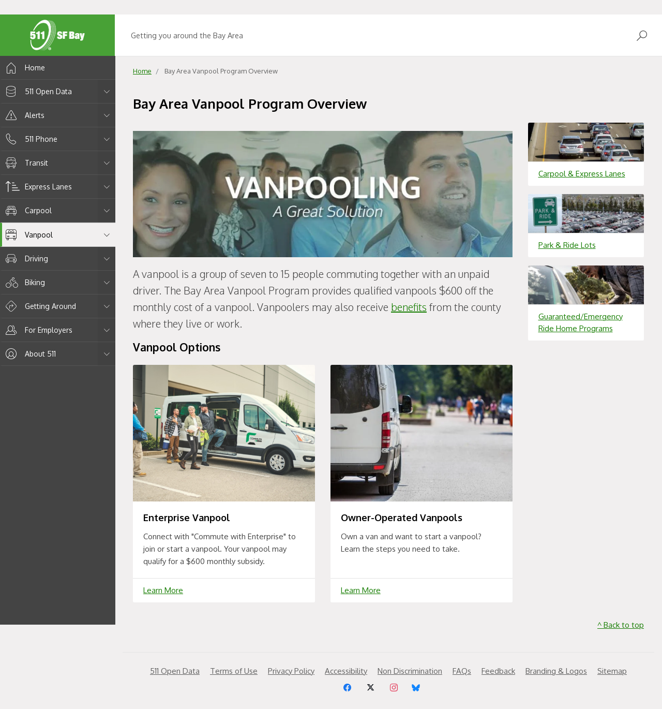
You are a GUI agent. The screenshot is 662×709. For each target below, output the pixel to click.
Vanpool (27, 235)
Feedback (498, 671)
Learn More (163, 590)
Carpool (27, 210)
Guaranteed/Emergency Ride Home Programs (580, 322)
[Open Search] (642, 35)
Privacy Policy (291, 671)
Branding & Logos (556, 671)
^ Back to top (620, 625)
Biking (23, 282)
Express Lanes (37, 187)
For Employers (37, 330)
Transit (25, 163)
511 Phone (29, 139)
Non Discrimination (410, 671)
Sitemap (612, 671)
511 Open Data (37, 91)
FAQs (462, 671)
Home (23, 67)
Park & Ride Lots (567, 245)
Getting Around (39, 306)
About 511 (29, 354)
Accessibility (346, 671)
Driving (25, 258)
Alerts (23, 115)
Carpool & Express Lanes (581, 174)
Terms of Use (234, 671)
